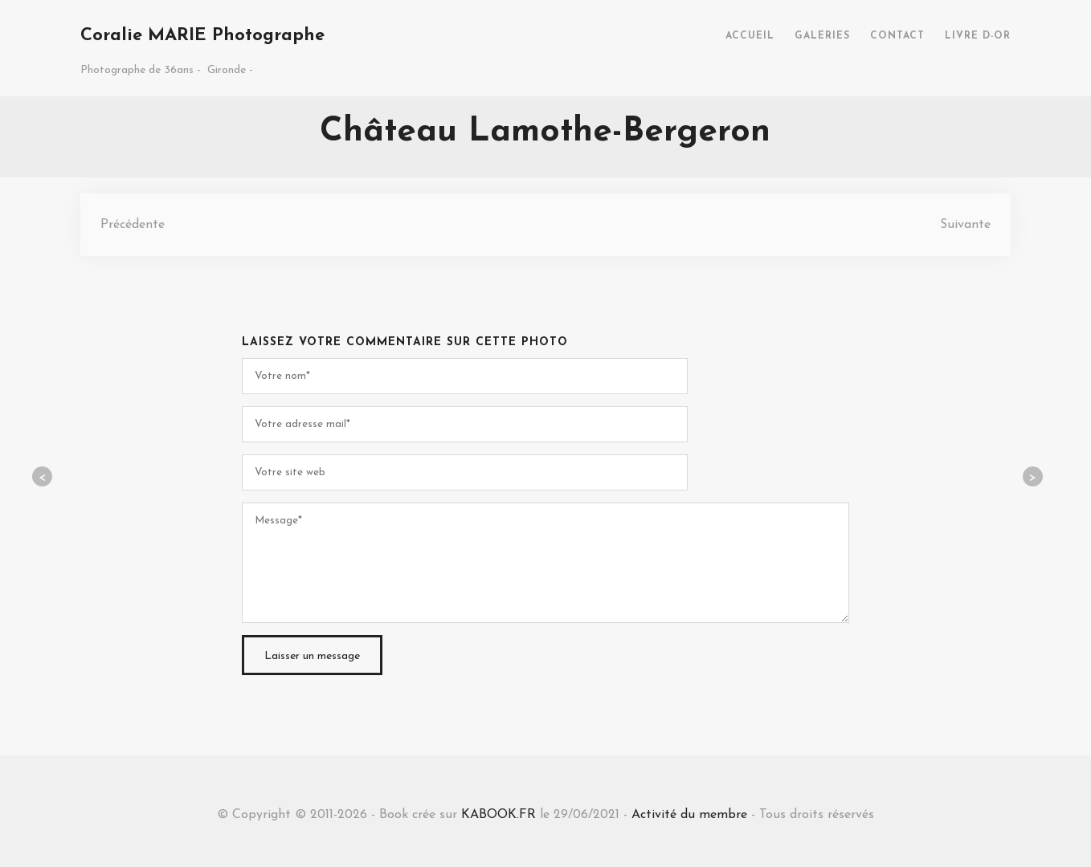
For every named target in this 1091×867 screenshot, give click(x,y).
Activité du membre (689, 814)
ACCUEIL (749, 36)
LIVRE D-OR (978, 36)
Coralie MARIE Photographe (202, 35)
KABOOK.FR (498, 814)
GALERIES (822, 36)
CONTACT (897, 36)
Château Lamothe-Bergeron (545, 132)
